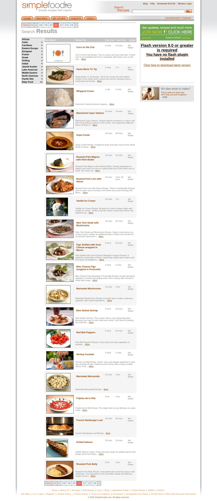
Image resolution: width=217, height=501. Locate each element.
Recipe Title (81, 40)
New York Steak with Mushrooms (87, 224)
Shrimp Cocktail (85, 354)
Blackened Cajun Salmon (90, 113)
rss (33, 494)
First (25, 25)
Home (54, 490)
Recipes (76, 490)
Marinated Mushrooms (88, 288)
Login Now (186, 38)
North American (32, 76)
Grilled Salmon (84, 442)
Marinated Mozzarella (88, 376)
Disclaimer (118, 494)
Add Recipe (88, 490)
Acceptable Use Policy (137, 494)
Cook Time (120, 40)
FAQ (152, 4)
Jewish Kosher (32, 66)
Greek (32, 57)
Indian (32, 63)
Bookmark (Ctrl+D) (166, 4)
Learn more (146, 38)
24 (71, 25)
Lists (99, 490)
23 (66, 25)
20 (50, 25)
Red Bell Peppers (85, 332)
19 (45, 25)
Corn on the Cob (85, 47)
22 (61, 25)
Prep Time (109, 40)
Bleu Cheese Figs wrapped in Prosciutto (88, 268)
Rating (132, 40)
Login (41, 494)
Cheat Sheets (138, 490)
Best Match (50, 40)
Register (50, 494)
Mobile (151, 490)
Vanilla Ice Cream (85, 200)
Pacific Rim (32, 79)
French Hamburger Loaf (89, 420)
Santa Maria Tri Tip (86, 69)
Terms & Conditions (100, 494)
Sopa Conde (83, 135)
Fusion (32, 54)
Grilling (32, 60)
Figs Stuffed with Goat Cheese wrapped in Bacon (88, 247)
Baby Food (32, 82)
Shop (106, 490)
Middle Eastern (32, 73)
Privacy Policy (81, 494)
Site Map (25, 494)
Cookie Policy (64, 494)
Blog (145, 4)
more (165, 97)
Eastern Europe (32, 48)
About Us (64, 490)
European (32, 51)
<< (31, 25)
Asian (32, 42)
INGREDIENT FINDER (178, 18)
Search (160, 490)
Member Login (185, 4)
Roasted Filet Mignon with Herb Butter (88, 158)
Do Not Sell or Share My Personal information (173, 494)
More (83, 59)
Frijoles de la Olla (86, 398)
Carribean (32, 45)
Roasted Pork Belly (86, 464)
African (25, 39)
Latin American (32, 70)
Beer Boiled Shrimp (87, 310)
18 (40, 25)
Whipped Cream (85, 91)
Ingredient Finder (120, 490)
